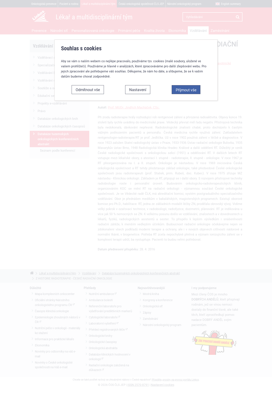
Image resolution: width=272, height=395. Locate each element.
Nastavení (137, 86)
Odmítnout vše (88, 86)
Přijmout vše (186, 87)
